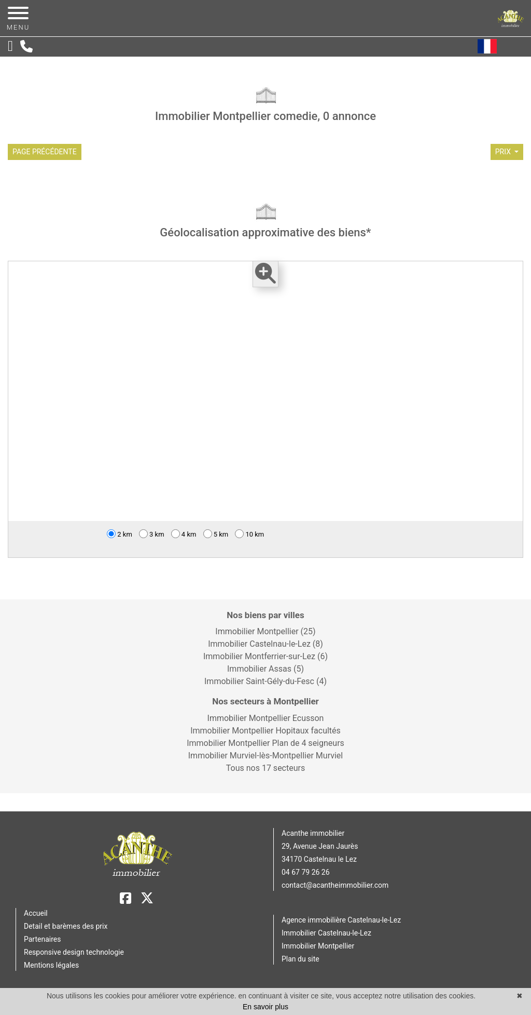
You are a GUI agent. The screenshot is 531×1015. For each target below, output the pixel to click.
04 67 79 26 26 (306, 872)
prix (504, 152)
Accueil (36, 913)
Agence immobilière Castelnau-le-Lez (341, 920)
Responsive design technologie (74, 952)
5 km (216, 533)
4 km (184, 533)
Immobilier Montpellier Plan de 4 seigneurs (265, 743)
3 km (151, 533)
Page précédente (44, 152)
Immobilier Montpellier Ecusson (265, 718)
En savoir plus (265, 1007)
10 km (249, 533)
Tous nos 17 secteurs (265, 768)
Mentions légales (51, 965)
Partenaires (42, 939)
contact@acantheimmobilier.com (335, 885)
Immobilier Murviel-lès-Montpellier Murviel (265, 755)
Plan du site (300, 959)
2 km (119, 533)
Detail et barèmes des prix (65, 926)
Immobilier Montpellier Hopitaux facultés (265, 731)
